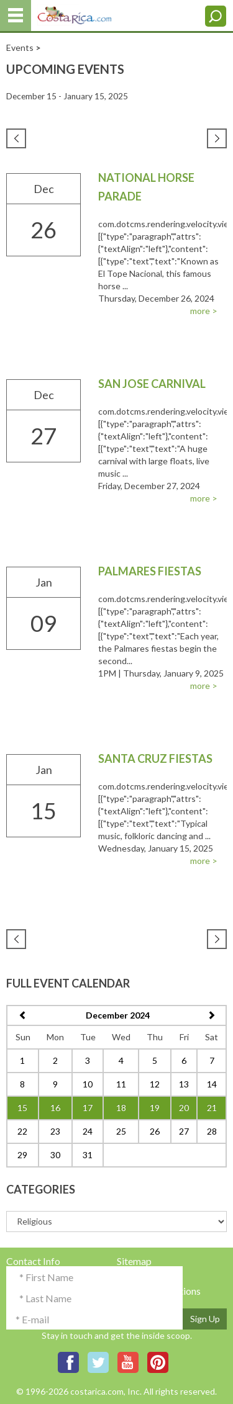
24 (88, 1131)
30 (55, 1155)
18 (121, 1107)
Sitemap (134, 1261)
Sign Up (205, 1318)
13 (184, 1084)
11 (121, 1084)
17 (88, 1107)
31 (88, 1155)
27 (184, 1131)
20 (184, 1107)
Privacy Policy (147, 1276)
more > (203, 310)
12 (155, 1084)
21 (212, 1107)
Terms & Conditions (159, 1291)
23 (55, 1131)
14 (212, 1084)
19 (155, 1107)
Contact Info (33, 1261)
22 (22, 1131)
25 (121, 1131)
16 (55, 1107)
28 (212, 1131)
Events (20, 47)
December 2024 (118, 1015)
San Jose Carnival (152, 383)
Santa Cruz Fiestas (155, 758)
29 (22, 1155)
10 (88, 1084)
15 (22, 1107)
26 (155, 1131)
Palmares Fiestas (149, 571)
